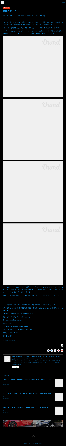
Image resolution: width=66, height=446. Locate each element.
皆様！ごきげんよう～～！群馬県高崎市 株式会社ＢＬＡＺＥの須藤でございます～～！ (23, 383)
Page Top (33, 436)
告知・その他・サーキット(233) (9, 340)
